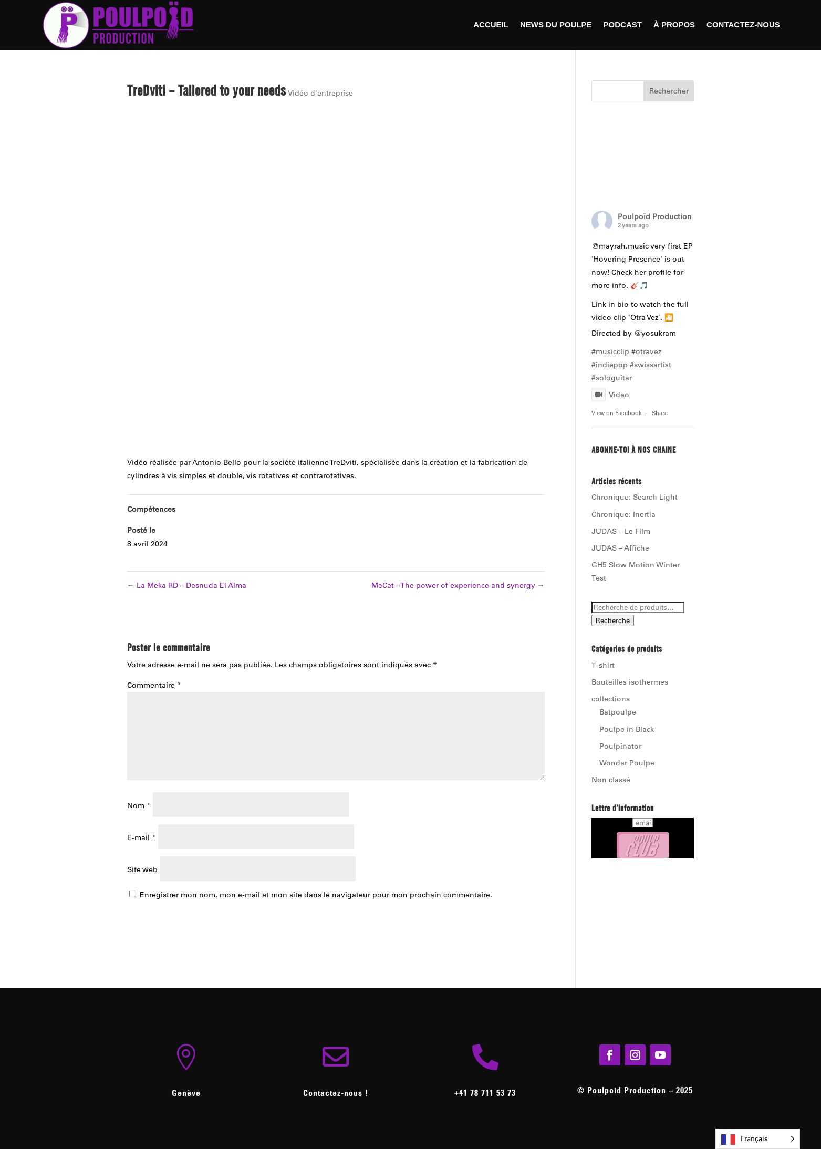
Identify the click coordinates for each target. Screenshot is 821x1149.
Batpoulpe (617, 712)
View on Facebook (616, 413)
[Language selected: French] (757, 1139)
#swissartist (650, 364)
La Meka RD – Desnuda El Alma (186, 585)
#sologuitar (611, 377)
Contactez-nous (743, 25)
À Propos (674, 25)
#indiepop (609, 364)
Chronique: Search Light (634, 497)
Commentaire (154, 685)
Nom (139, 805)
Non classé (610, 779)
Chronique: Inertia (623, 514)
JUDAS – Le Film (620, 531)
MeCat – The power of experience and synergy (458, 585)
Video (610, 394)
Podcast (623, 25)
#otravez (646, 351)
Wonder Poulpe (626, 763)
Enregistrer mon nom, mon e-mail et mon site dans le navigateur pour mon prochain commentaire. (316, 894)
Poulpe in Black (626, 729)
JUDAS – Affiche (620, 548)
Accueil (490, 25)
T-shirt (603, 665)
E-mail (141, 837)
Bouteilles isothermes (629, 682)
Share (660, 413)
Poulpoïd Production (655, 216)
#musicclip (610, 351)
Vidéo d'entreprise (320, 93)
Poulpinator (620, 746)
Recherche (613, 620)
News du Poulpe (556, 25)
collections (610, 698)
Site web (142, 869)
